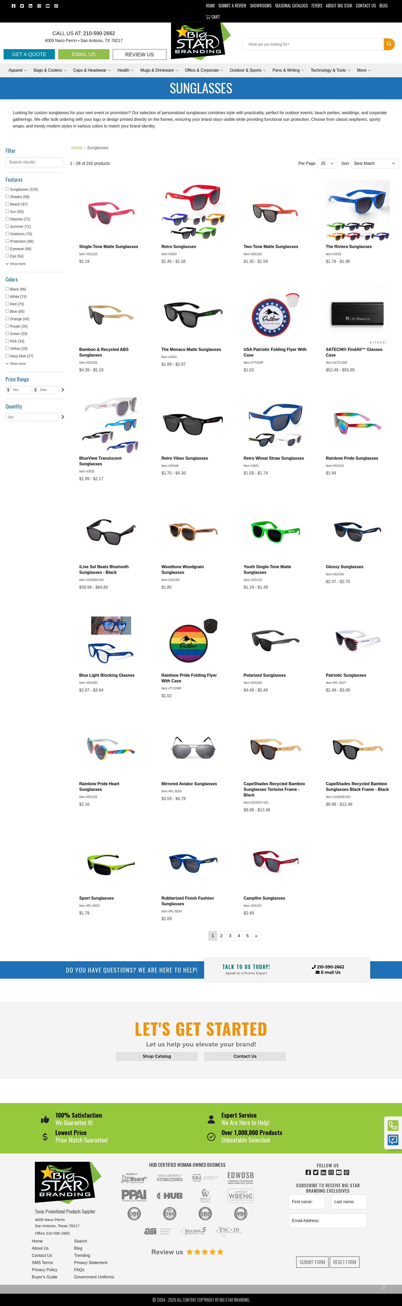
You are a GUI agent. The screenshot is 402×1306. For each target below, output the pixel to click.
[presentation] (328, 1242)
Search (80, 1241)
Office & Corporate (204, 70)
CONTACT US (366, 6)
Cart (213, 17)
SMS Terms (42, 1262)
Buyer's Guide (44, 1277)
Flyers (316, 6)
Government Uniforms (94, 1277)
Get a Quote (29, 54)
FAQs (79, 1270)
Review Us (139, 54)
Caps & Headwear (92, 70)
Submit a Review (232, 6)
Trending (82, 1255)
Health (125, 70)
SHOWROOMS (261, 6)
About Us (40, 1248)
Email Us (84, 54)
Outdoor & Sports (248, 70)
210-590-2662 (98, 33)
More (364, 70)
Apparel (17, 70)
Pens (288, 70)
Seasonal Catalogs (291, 6)
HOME (210, 6)
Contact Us (42, 1255)
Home (37, 1241)
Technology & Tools (330, 70)
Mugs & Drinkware (159, 70)
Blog (78, 1248)
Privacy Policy (44, 1270)
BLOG (383, 6)
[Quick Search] (313, 44)
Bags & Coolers (50, 70)
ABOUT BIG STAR (339, 6)
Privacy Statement (90, 1262)
